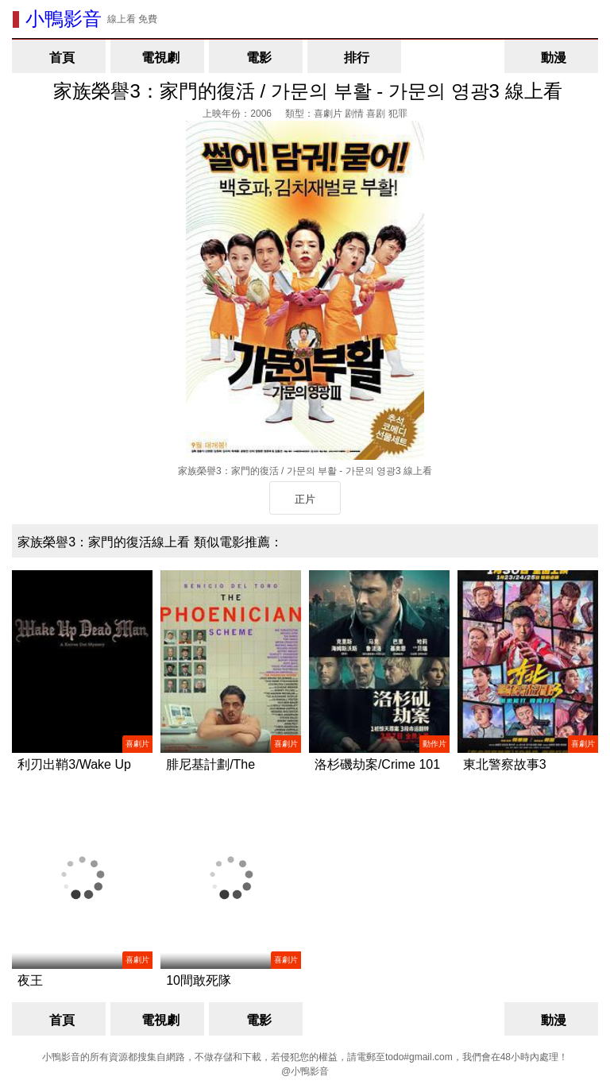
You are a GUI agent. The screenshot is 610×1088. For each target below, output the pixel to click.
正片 (305, 499)
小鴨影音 (63, 18)
